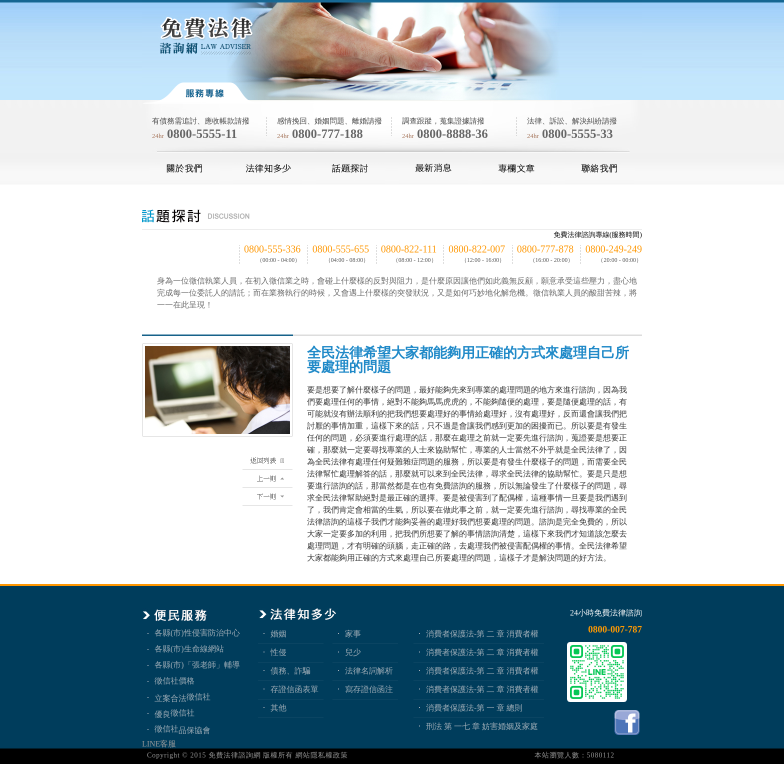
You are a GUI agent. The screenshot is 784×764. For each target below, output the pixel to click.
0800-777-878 (545, 249)
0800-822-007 (476, 249)
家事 (353, 634)
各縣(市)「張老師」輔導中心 (197, 664)
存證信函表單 (294, 689)
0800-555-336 (272, 249)
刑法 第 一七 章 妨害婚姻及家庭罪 (482, 726)
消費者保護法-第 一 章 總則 (474, 708)
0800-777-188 (327, 133)
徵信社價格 (174, 680)
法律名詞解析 (369, 670)
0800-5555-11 (202, 133)
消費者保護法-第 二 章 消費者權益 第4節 (482, 634)
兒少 (353, 652)
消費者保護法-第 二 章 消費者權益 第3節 (482, 652)
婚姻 (278, 634)
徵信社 (198, 696)
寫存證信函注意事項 (369, 689)
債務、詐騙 (290, 670)
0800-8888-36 (452, 133)
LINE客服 (159, 744)
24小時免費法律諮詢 (606, 612)
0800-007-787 (615, 629)
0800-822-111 (409, 249)
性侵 (278, 652)
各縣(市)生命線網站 (189, 648)
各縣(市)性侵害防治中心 (197, 632)
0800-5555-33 (577, 133)
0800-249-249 (614, 249)
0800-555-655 (340, 249)
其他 (278, 708)
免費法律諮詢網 (234, 755)
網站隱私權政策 (322, 755)
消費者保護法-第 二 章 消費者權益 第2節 (482, 670)
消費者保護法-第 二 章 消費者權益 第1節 (482, 689)
